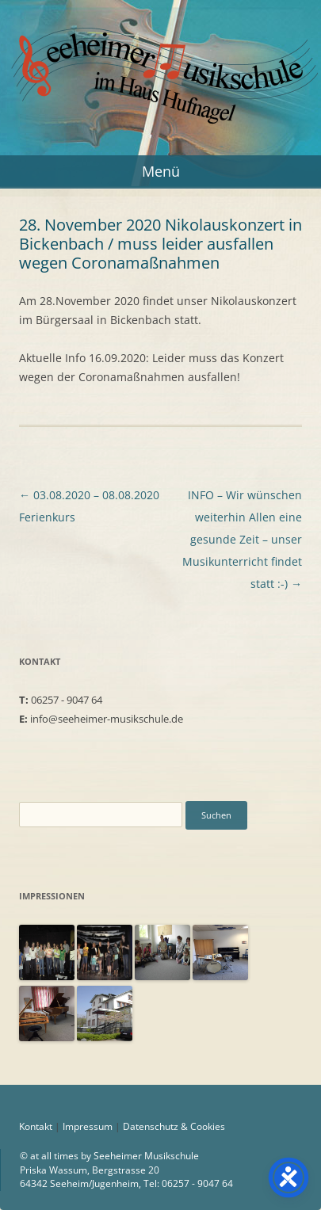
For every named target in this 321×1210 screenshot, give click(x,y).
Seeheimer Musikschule (160, 41)
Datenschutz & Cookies (174, 1126)
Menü (161, 171)
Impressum (88, 1126)
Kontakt (35, 1126)
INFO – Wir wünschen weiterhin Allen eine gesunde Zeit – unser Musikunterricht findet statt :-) (242, 539)
